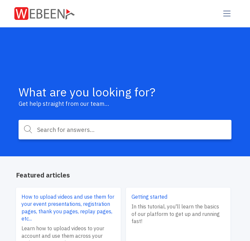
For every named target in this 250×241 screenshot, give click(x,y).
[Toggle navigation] (227, 13)
